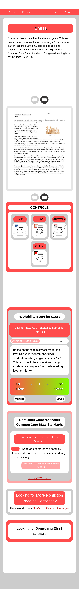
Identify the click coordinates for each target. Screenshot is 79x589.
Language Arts (52, 12)
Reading (12, 12)
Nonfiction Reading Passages (51, 508)
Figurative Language (30, 12)
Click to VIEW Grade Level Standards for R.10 (41, 465)
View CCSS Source (39, 478)
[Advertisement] (39, 79)
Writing (67, 12)
